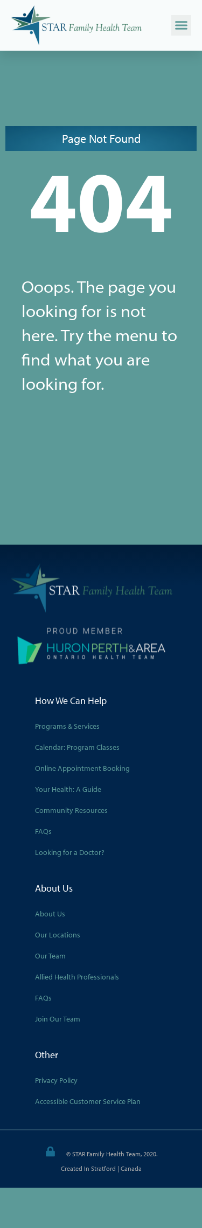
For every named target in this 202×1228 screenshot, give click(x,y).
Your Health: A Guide (68, 789)
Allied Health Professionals (77, 976)
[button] (181, 25)
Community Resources (71, 810)
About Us (50, 913)
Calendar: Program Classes (77, 746)
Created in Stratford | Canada (101, 1168)
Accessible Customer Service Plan (88, 1101)
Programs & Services (67, 725)
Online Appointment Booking (82, 767)
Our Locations (57, 934)
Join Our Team (57, 1018)
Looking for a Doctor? (70, 852)
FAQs (43, 831)
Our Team (50, 955)
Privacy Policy (56, 1080)
